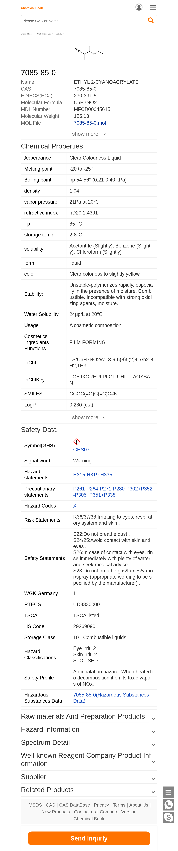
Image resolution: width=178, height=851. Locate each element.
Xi (75, 506)
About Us (138, 805)
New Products (56, 811)
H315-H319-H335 (92, 475)
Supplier (33, 777)
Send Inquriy (88, 838)
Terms (119, 805)
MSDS (35, 805)
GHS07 (81, 449)
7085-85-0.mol (90, 123)
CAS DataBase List (43, 34)
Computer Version (118, 811)
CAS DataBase (74, 805)
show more (85, 134)
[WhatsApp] (168, 805)
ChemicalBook (26, 34)
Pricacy (101, 805)
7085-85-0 (60, 34)
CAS (50, 805)
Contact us (85, 811)
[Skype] (168, 817)
